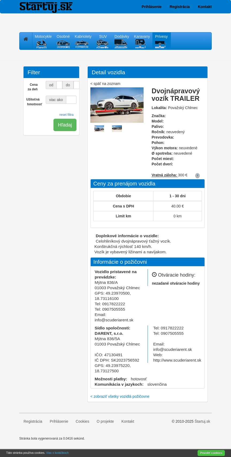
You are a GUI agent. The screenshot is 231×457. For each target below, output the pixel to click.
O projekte (105, 421)
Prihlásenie (152, 7)
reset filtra (66, 115)
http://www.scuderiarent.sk (177, 360)
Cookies (82, 421)
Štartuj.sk (202, 421)
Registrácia (180, 7)
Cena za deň (32, 87)
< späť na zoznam (105, 83)
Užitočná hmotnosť (34, 102)
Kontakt (205, 7)
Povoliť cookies (211, 452)
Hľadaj (65, 125)
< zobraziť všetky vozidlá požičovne (119, 396)
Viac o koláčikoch (57, 452)
